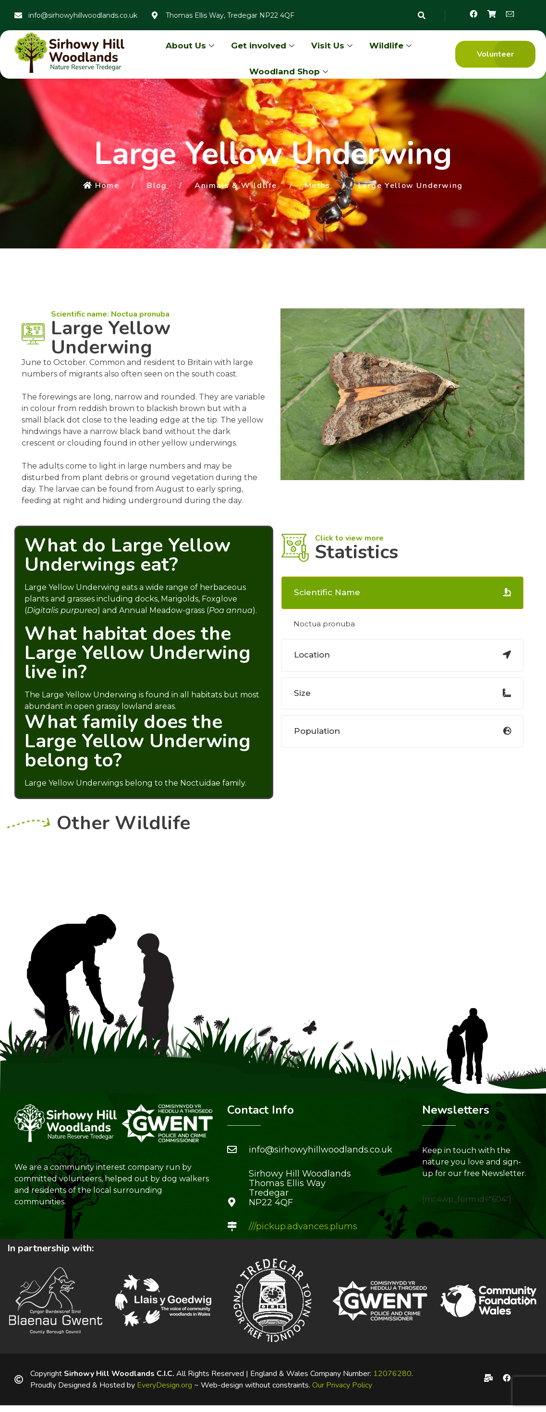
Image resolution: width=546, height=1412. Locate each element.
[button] (495, 54)
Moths (317, 185)
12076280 (392, 1373)
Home (101, 185)
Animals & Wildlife (235, 185)
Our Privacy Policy (342, 1385)
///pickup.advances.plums (303, 1226)
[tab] (402, 593)
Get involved (264, 45)
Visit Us (333, 45)
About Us (191, 45)
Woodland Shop (289, 71)
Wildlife (391, 45)
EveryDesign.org (164, 1385)
